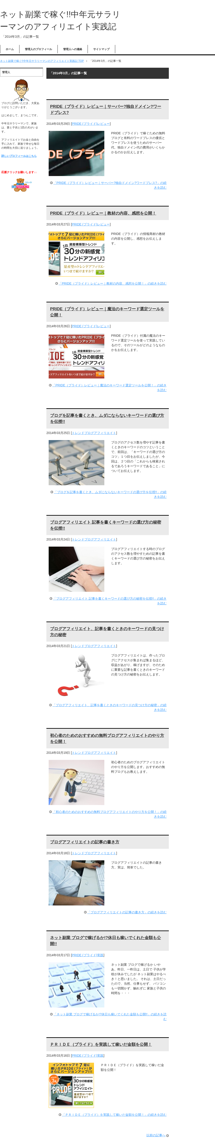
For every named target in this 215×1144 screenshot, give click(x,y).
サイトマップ (101, 49)
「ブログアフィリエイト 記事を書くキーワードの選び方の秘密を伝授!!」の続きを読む (110, 601)
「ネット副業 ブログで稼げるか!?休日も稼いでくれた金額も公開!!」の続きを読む (109, 1016)
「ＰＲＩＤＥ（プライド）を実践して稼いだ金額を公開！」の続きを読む (114, 1114)
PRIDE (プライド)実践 (87, 955)
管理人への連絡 (72, 49)
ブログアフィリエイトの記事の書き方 (84, 842)
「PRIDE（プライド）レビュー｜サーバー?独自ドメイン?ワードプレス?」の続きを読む (110, 185)
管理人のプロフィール (38, 49)
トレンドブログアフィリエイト (94, 433)
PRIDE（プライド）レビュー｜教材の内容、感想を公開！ (103, 213)
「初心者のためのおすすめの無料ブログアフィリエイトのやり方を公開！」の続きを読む (110, 814)
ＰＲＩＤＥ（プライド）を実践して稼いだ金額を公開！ (101, 1044)
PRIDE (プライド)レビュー (91, 123)
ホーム (10, 49)
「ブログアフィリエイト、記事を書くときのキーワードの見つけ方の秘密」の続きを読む (110, 707)
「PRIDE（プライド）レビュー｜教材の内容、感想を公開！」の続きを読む (113, 283)
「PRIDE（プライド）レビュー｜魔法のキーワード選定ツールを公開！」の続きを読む (109, 387)
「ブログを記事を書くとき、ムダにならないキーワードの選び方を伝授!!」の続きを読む (110, 494)
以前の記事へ (155, 1135)
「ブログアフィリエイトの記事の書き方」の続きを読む (127, 912)
